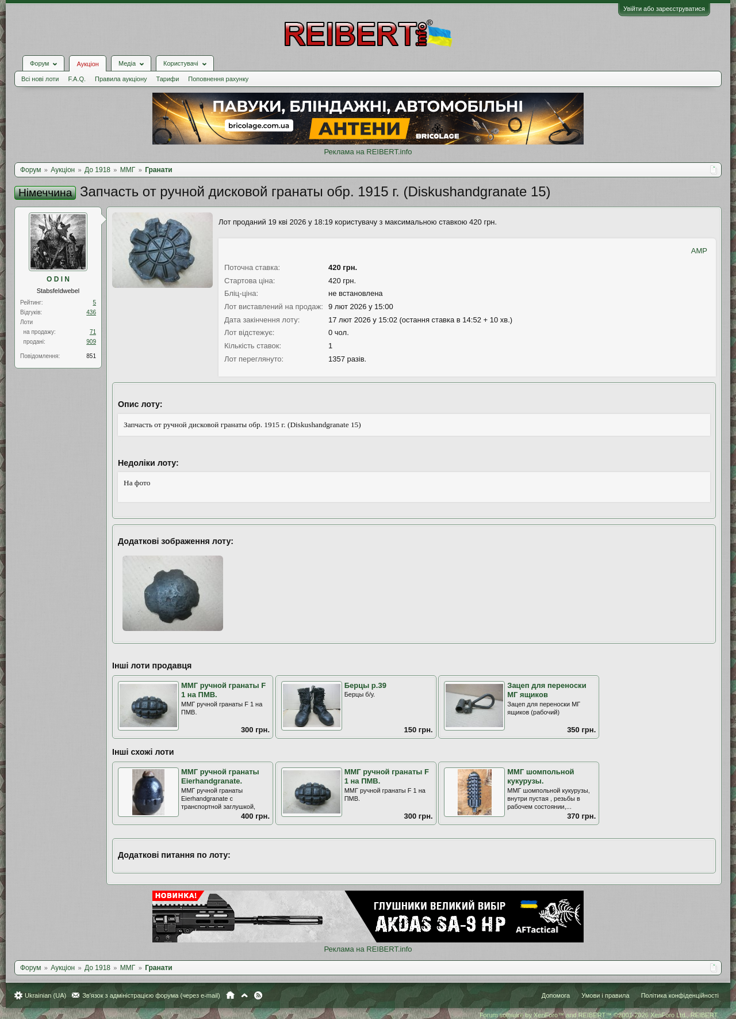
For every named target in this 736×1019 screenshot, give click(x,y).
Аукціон (87, 63)
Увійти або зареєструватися (664, 8)
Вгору (244, 995)
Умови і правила (605, 995)
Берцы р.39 (365, 685)
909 (91, 342)
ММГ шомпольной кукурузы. (540, 776)
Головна (230, 995)
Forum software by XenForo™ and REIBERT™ (599, 1015)
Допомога (556, 995)
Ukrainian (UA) (45, 995)
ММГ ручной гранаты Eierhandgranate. (220, 776)
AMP (699, 250)
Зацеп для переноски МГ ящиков (546, 690)
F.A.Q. (77, 78)
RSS (258, 995)
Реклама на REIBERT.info (368, 151)
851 (91, 356)
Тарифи (167, 78)
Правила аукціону (121, 78)
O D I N (58, 279)
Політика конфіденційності (680, 995)
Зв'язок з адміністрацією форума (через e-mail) (151, 995)
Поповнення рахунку (218, 78)
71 (93, 332)
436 (91, 312)
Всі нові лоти (40, 78)
